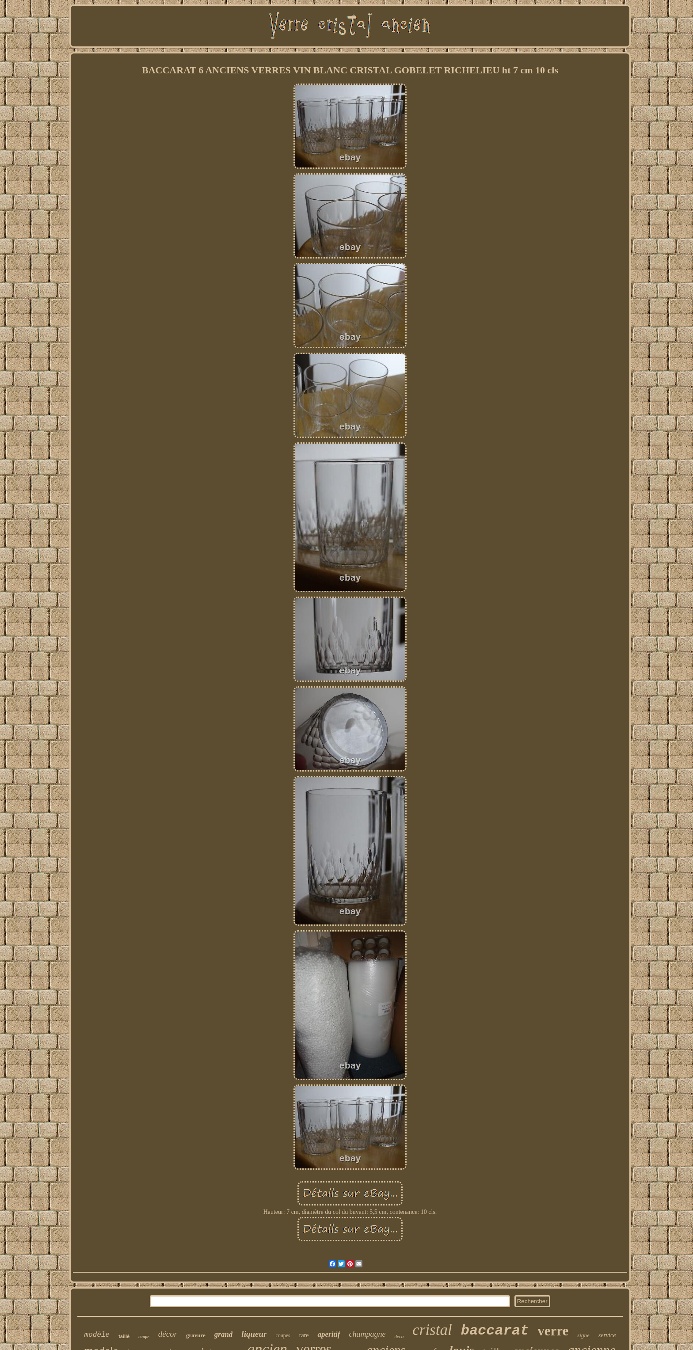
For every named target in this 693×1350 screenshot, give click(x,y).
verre (552, 1331)
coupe (143, 1336)
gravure (196, 1335)
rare (304, 1335)
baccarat (495, 1331)
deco (399, 1336)
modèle (97, 1335)
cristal (432, 1330)
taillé (123, 1336)
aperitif (328, 1334)
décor (167, 1334)
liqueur (254, 1334)
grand (223, 1334)
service (607, 1335)
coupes (282, 1335)
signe (583, 1335)
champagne (367, 1334)
